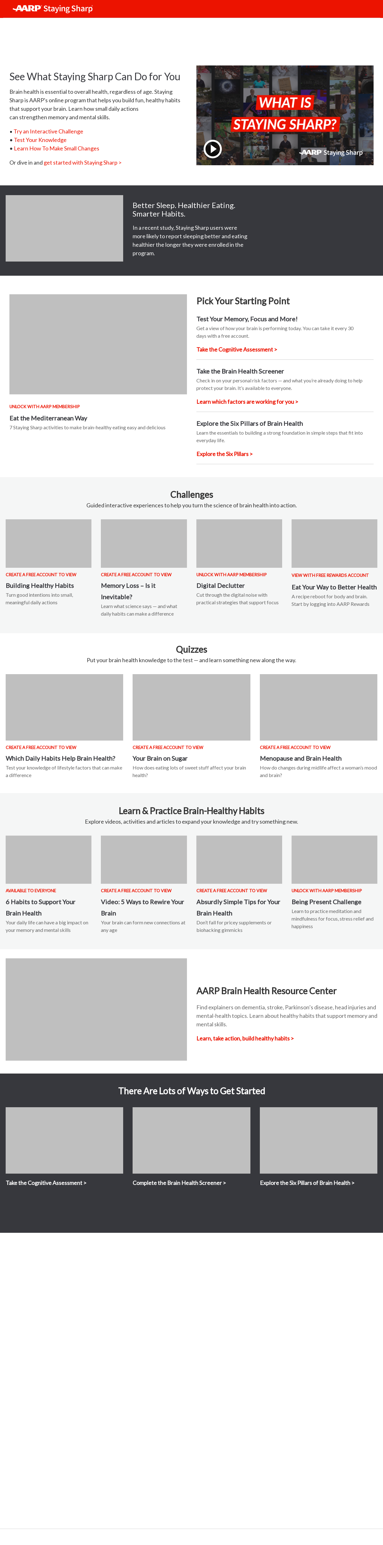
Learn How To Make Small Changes (56, 148)
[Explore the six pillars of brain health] (224, 453)
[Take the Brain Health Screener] (247, 401)
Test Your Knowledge (40, 139)
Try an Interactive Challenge (48, 131)
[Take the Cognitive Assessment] (236, 349)
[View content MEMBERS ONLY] (318, 707)
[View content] (98, 344)
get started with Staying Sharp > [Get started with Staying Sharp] (83, 162)
